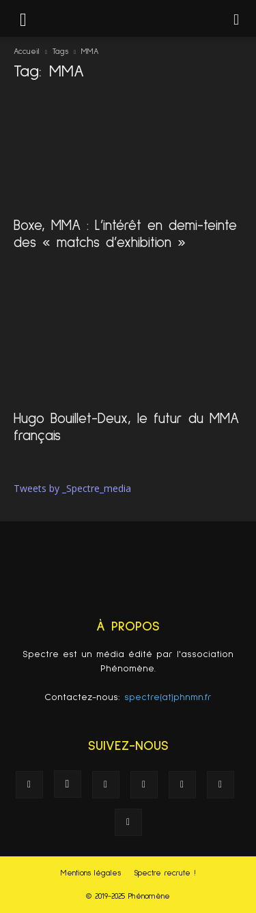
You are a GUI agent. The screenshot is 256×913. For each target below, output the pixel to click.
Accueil (27, 52)
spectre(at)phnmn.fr (168, 697)
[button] (237, 18)
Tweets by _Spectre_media (72, 488)
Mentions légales (91, 873)
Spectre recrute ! (165, 873)
